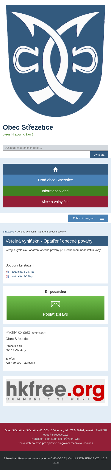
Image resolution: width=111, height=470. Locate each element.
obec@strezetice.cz (55, 434)
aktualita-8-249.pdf (23, 276)
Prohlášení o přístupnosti (46, 438)
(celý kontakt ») (38, 333)
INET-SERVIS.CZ (88, 458)
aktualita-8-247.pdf (23, 271)
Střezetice (8, 231)
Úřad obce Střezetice (55, 180)
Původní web (72, 438)
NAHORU (102, 430)
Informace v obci (55, 191)
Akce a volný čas (55, 202)
